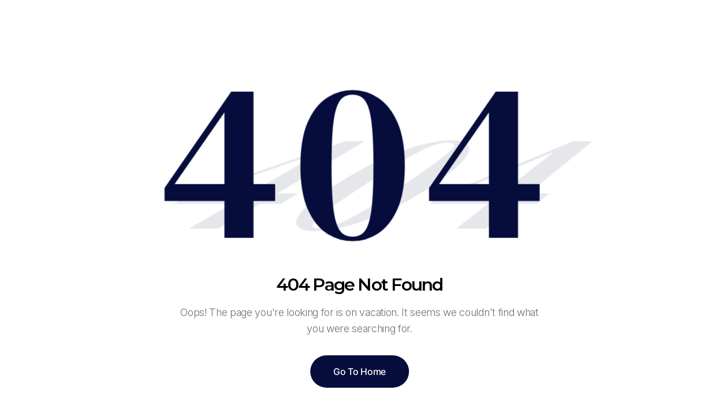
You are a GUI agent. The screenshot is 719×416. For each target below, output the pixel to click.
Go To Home (359, 371)
